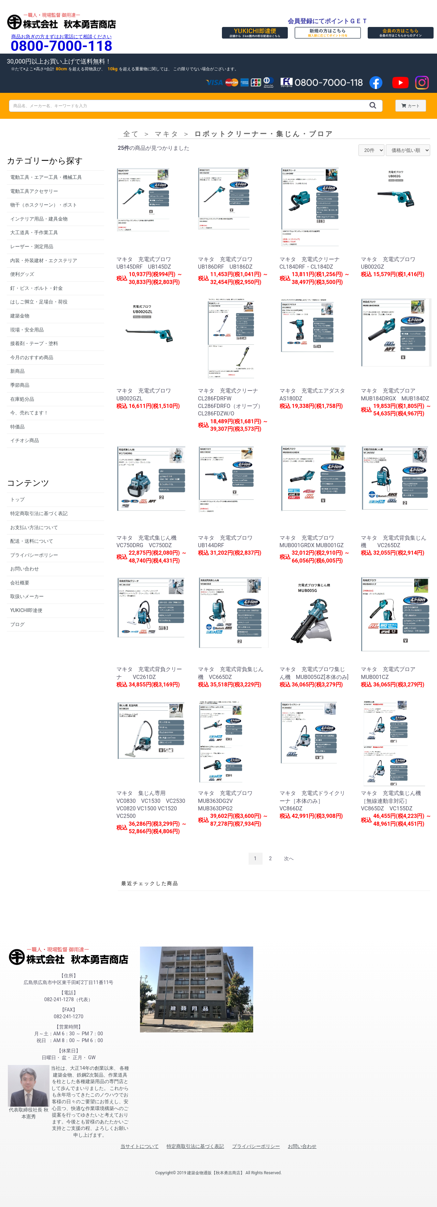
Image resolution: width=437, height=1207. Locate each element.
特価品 (17, 426)
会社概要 (19, 582)
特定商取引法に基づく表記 (39, 513)
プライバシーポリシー (34, 555)
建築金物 (19, 315)
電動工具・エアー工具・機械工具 (46, 177)
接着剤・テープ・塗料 (34, 343)
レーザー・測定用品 (31, 246)
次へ (289, 858)
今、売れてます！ (29, 412)
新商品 (17, 371)
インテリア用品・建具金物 (39, 219)
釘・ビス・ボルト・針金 (36, 288)
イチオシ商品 (24, 440)
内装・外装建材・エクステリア (43, 260)
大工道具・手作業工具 (34, 232)
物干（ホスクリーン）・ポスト (43, 205)
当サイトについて (140, 1146)
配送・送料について (31, 541)
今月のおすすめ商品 (31, 357)
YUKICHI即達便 (26, 610)
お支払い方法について (34, 527)
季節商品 (19, 385)
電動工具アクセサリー (34, 191)
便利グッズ (22, 274)
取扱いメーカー (27, 596)
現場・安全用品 (27, 329)
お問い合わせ (24, 568)
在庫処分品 (22, 399)
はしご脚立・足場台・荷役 (39, 301)
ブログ (17, 624)
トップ (17, 499)
